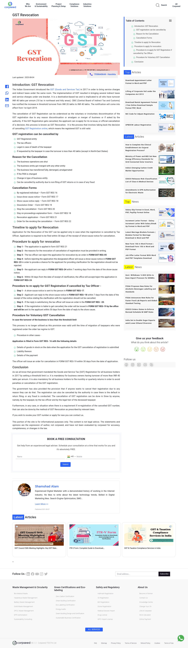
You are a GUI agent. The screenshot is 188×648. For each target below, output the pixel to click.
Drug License (102, 615)
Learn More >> (41, 504)
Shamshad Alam (47, 486)
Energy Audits (61, 609)
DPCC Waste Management (24, 611)
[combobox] (71, 456)
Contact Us (143, 598)
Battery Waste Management (24, 602)
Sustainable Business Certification (68, 618)
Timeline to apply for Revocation (147, 42)
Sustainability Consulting (23, 619)
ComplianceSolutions (74, 5)
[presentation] (12, 561)
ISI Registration (103, 598)
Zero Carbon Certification (65, 596)
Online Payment (145, 619)
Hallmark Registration (105, 593)
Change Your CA (145, 606)
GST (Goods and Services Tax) (64, 89)
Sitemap (104, 643)
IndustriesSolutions (87, 5)
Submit (65, 464)
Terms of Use (169, 643)
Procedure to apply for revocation (147, 46)
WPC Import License (105, 619)
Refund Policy (145, 643)
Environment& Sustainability (41, 5)
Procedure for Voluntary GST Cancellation (153, 57)
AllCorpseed (176, 5)
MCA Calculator (145, 615)
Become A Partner (146, 593)
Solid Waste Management (23, 606)
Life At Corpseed (145, 611)
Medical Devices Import (106, 611)
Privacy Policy (116, 643)
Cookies (157, 643)
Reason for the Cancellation (147, 34)
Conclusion (138, 62)
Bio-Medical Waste (21, 593)
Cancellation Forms (144, 38)
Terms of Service (131, 643)
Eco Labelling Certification (65, 605)
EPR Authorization (20, 615)
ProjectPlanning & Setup (58, 5)
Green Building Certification (66, 601)
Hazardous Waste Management (25, 598)
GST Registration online (36, 128)
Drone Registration (104, 606)
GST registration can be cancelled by (151, 30)
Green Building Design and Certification (70, 613)
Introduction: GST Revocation (146, 26)
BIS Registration (103, 602)
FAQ (95, 643)
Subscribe (164, 574)
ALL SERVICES (94, 629)
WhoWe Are (28, 5)
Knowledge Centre (146, 602)
